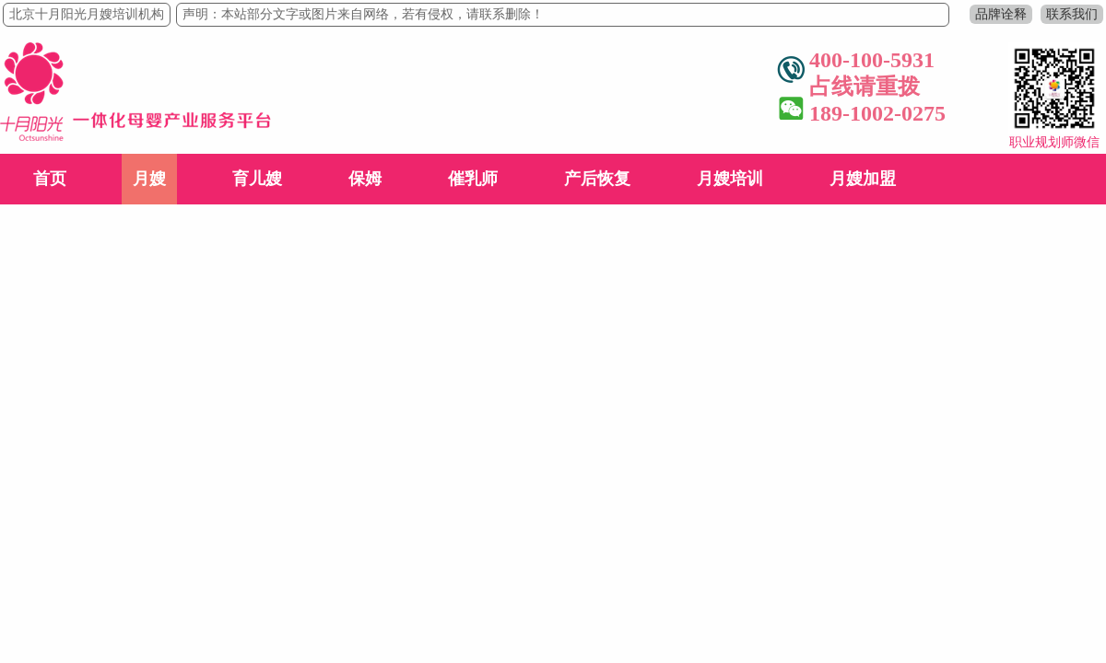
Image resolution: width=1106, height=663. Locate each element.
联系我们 (1072, 14)
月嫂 (149, 178)
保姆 (365, 178)
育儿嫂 (257, 178)
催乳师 (473, 178)
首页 (49, 178)
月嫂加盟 (863, 178)
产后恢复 (597, 178)
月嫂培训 (730, 178)
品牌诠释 (1001, 14)
